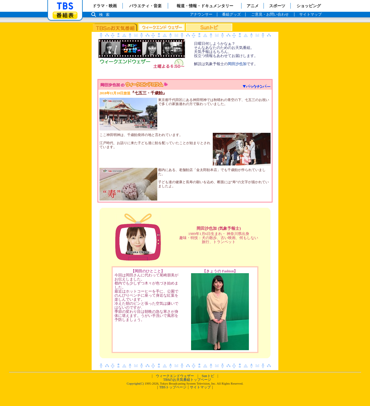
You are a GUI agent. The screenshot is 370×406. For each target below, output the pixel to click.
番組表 (65, 15)
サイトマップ (200, 387)
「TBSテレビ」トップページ (65, 6)
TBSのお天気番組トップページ (187, 380)
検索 (105, 14)
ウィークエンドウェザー (175, 376)
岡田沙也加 (237, 64)
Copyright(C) (135, 383)
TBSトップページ (172, 387)
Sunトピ (208, 376)
